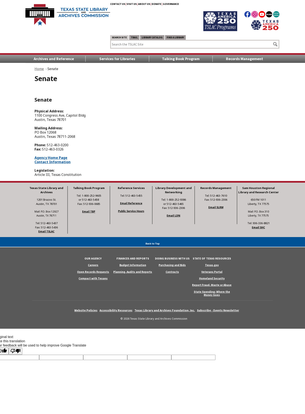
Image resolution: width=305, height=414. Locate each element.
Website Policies (85, 310)
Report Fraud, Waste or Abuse (212, 285)
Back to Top (152, 243)
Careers (93, 265)
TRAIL (134, 37)
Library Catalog (152, 37)
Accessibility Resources (116, 310)
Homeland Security (212, 278)
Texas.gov (212, 265)
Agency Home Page (51, 157)
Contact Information (53, 162)
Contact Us (117, 4)
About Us (144, 4)
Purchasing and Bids (172, 265)
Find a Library (175, 37)
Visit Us (132, 4)
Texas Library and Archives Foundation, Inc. (164, 310)
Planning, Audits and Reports (132, 272)
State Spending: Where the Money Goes (212, 293)
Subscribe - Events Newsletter (218, 310)
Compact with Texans (93, 278)
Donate (156, 4)
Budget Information (132, 265)
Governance (171, 4)
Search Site (119, 37)
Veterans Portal (211, 272)
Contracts (172, 272)
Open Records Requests (93, 272)
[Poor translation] (15, 351)
